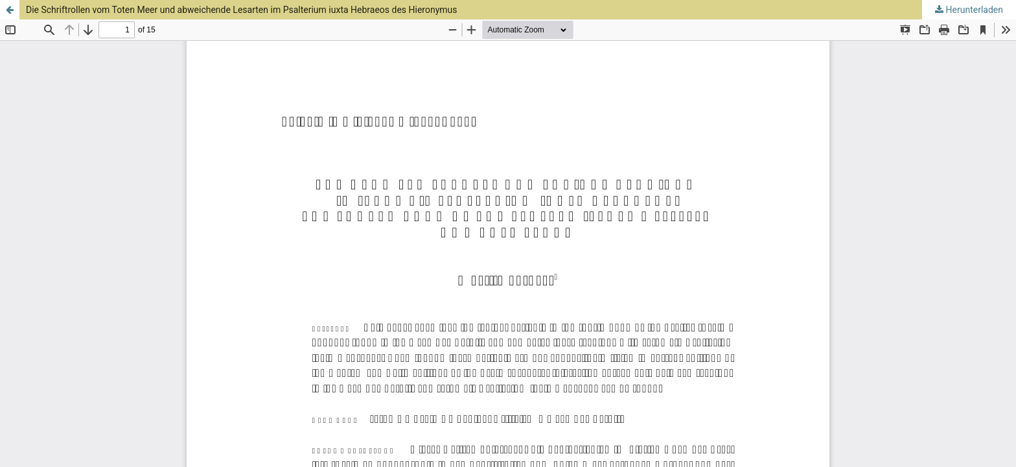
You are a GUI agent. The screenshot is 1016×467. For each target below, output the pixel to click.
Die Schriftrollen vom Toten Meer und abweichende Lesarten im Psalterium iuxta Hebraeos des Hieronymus (241, 10)
